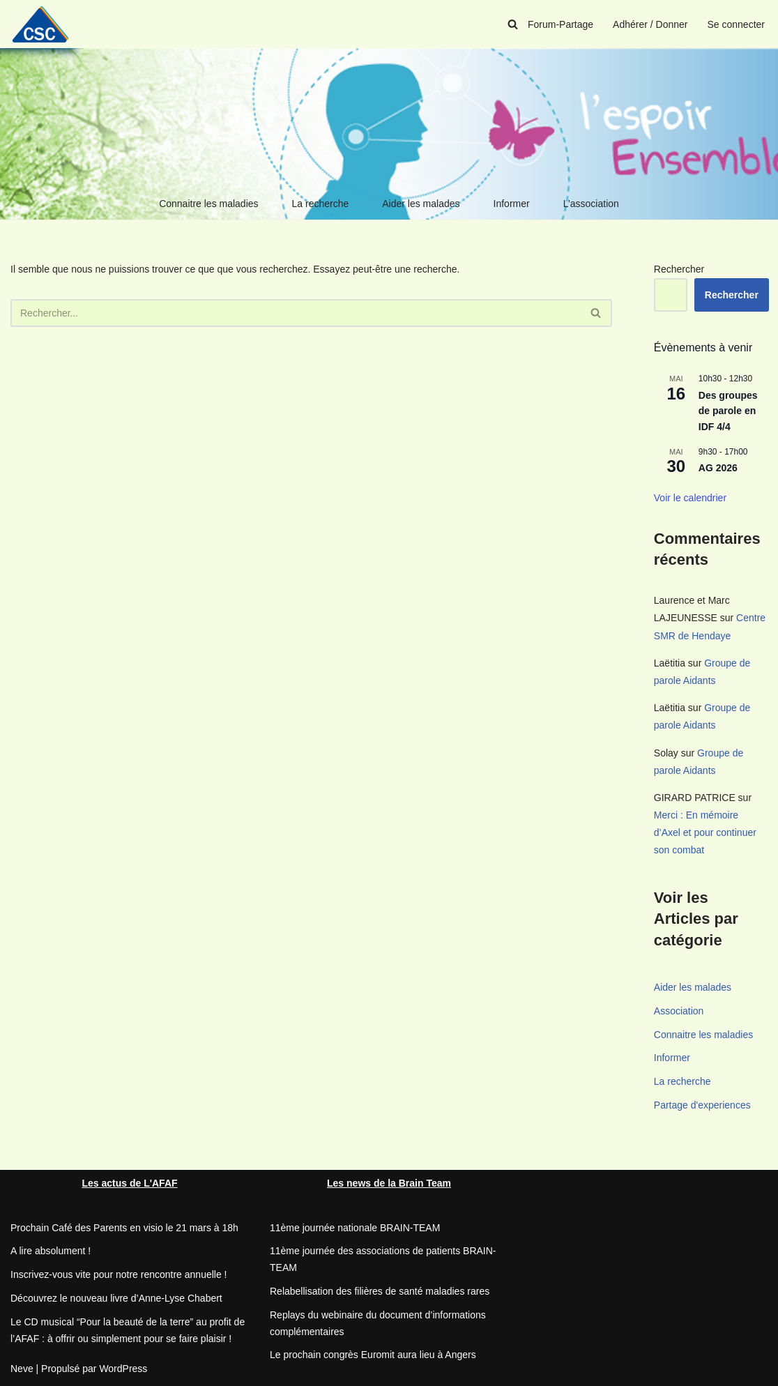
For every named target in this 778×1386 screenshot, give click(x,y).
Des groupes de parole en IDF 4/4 (728, 411)
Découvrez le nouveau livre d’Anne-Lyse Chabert (116, 1298)
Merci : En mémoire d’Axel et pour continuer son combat (705, 832)
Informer (512, 203)
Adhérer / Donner (650, 24)
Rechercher (679, 269)
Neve (21, 1368)
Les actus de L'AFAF (129, 1183)
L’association (591, 203)
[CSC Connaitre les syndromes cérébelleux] (45, 24)
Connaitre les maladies (208, 203)
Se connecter (736, 24)
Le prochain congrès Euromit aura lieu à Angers (373, 1354)
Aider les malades (420, 203)
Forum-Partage (560, 24)
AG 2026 (718, 467)
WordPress (123, 1368)
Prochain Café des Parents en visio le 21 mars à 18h (124, 1227)
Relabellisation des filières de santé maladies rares (379, 1291)
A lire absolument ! (50, 1250)
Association (679, 1010)
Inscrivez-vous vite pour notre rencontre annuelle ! (118, 1274)
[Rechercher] (513, 24)
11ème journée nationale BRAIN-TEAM (355, 1227)
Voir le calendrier (690, 497)
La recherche (320, 203)
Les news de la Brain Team (389, 1183)
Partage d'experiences (702, 1105)
